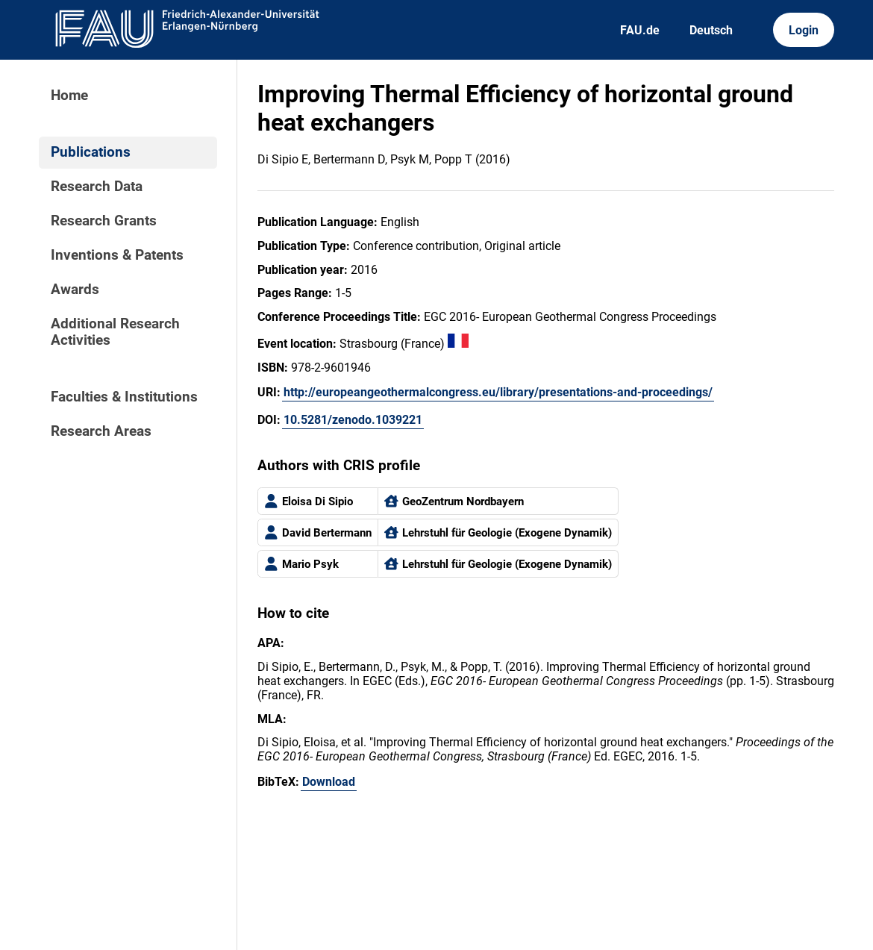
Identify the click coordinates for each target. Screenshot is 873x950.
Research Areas (101, 431)
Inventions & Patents (117, 255)
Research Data (97, 186)
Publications (91, 152)
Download (328, 782)
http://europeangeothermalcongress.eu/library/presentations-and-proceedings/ (498, 392)
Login (804, 30)
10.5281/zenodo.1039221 (353, 420)
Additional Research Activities (115, 332)
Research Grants (104, 221)
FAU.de (640, 30)
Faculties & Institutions (124, 397)
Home (69, 95)
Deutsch (711, 30)
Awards (75, 289)
